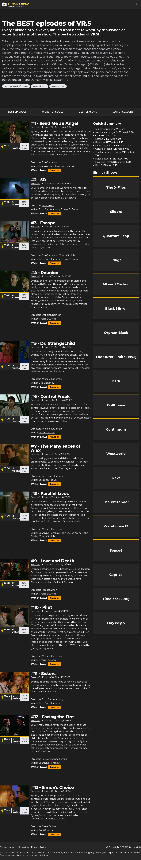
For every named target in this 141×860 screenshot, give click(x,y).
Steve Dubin (49, 826)
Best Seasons (88, 112)
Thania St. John (69, 209)
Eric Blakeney (46, 383)
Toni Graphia (46, 830)
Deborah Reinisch (51, 315)
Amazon (54, 170)
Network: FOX (40, 86)
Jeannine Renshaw (49, 166)
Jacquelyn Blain (48, 480)
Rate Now (24, 146)
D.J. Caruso (48, 205)
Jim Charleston (50, 162)
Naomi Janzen (68, 166)
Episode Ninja (133, 847)
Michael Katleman (52, 379)
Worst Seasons (123, 112)
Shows (3, 847)
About (12, 847)
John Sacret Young (49, 209)
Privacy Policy (38, 847)
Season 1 (35, 127)
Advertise (24, 847)
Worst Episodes (52, 112)
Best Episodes (17, 112)
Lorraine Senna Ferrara (54, 759)
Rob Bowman (49, 590)
